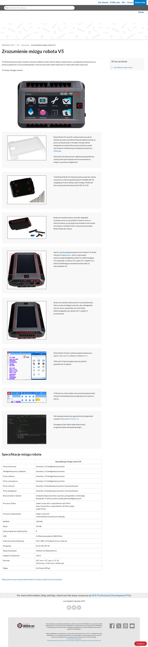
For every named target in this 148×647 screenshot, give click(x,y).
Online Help (140, 2)
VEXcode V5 (64, 356)
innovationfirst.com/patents (74, 638)
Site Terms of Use (62, 640)
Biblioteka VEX (8, 45)
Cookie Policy (71, 640)
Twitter (74, 607)
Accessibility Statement (94, 640)
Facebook (69, 607)
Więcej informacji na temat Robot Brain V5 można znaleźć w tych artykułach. (32, 579)
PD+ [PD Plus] (124, 2)
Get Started (103, 2)
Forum (130, 2)
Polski (141, 12)
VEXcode (57, 151)
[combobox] (39, 8)
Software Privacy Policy (81, 640)
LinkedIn (79, 607)
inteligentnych (65, 255)
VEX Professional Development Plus (111, 595)
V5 (18, 45)
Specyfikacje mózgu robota (123, 67)
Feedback (141, 643)
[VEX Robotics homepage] (6, 2)
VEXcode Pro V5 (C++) (69, 419)
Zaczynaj (25, 45)
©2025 (89, 633)
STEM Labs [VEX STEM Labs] (115, 2)
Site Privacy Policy (52, 640)
